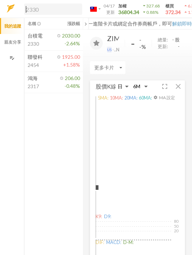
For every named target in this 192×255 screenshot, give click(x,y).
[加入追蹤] (96, 43)
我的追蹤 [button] (12, 26)
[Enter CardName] (107, 67)
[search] (53, 9)
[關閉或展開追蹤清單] (85, 23)
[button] (51, 9)
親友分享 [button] (12, 42)
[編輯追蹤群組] (12, 58)
